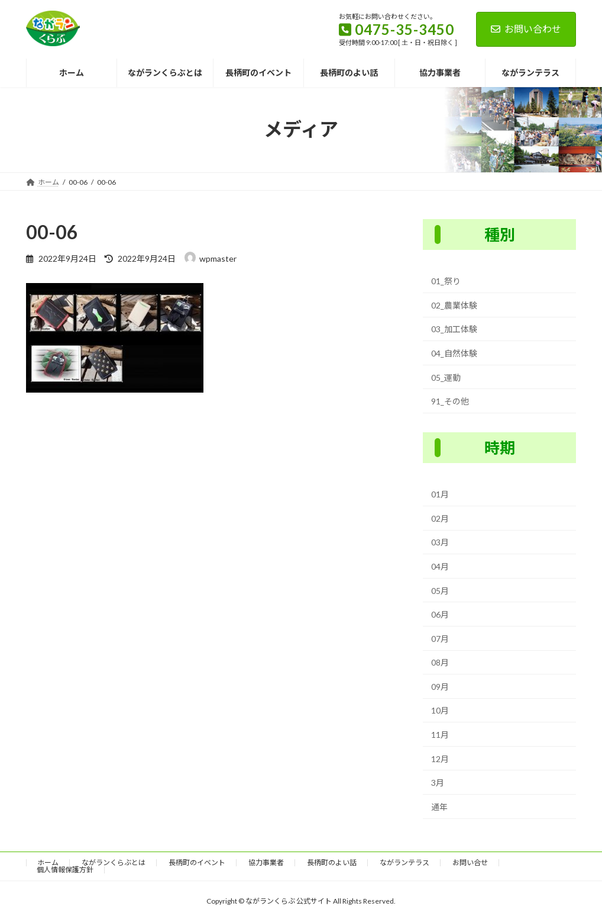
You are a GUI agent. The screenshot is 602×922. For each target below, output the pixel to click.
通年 (439, 807)
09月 (440, 687)
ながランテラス (404, 862)
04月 (440, 566)
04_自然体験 (454, 353)
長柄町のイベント (197, 862)
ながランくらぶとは (113, 862)
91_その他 (450, 401)
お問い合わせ (526, 28)
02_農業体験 (454, 305)
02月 (440, 518)
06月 (440, 614)
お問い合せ (470, 862)
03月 (440, 542)
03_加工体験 (454, 329)
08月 (440, 662)
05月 (440, 590)
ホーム (48, 862)
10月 (440, 710)
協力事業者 (266, 862)
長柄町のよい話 (332, 862)
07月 (440, 638)
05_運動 (446, 377)
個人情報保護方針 (65, 869)
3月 (437, 783)
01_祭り (446, 281)
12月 (440, 758)
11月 (440, 735)
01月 (440, 494)
